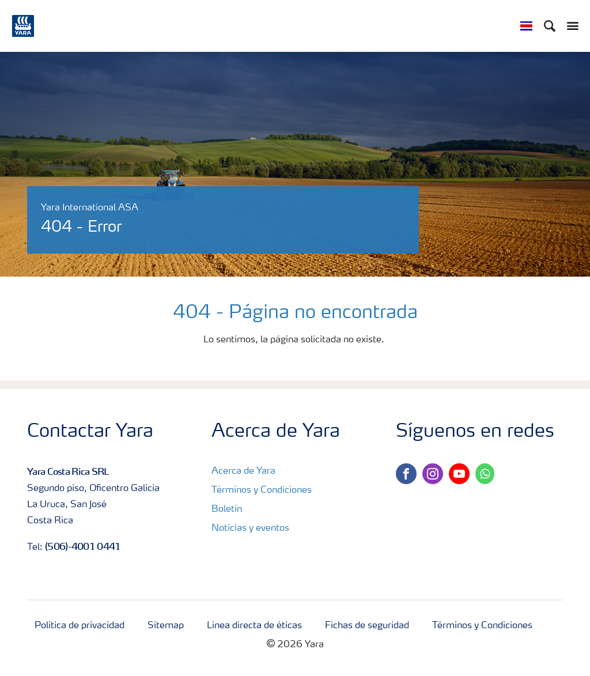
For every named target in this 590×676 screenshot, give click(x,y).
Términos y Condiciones (261, 490)
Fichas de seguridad (367, 625)
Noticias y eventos (250, 528)
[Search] (549, 25)
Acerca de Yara (243, 471)
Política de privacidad (79, 625)
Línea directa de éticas (254, 625)
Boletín (226, 509)
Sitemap (166, 625)
